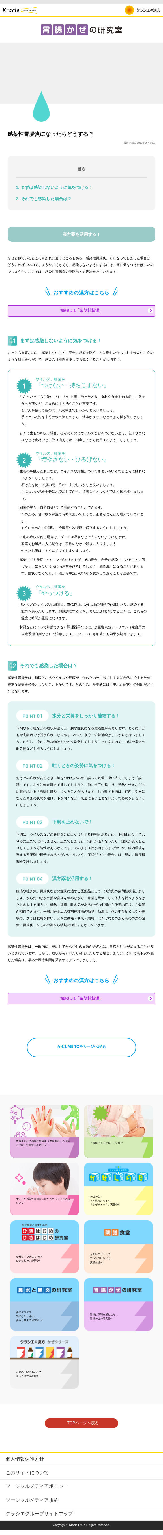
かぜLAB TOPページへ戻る (81, 1052)
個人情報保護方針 (25, 1464)
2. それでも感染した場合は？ (44, 198)
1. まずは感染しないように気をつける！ (54, 187)
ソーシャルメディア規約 (32, 1505)
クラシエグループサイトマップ (39, 1518)
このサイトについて (27, 1478)
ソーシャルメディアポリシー (37, 1491)
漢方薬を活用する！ (82, 234)
